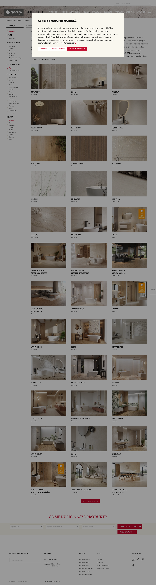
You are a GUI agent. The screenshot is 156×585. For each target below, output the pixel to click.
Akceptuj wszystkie (77, 49)
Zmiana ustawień (58, 49)
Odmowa (43, 49)
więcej (77, 43)
